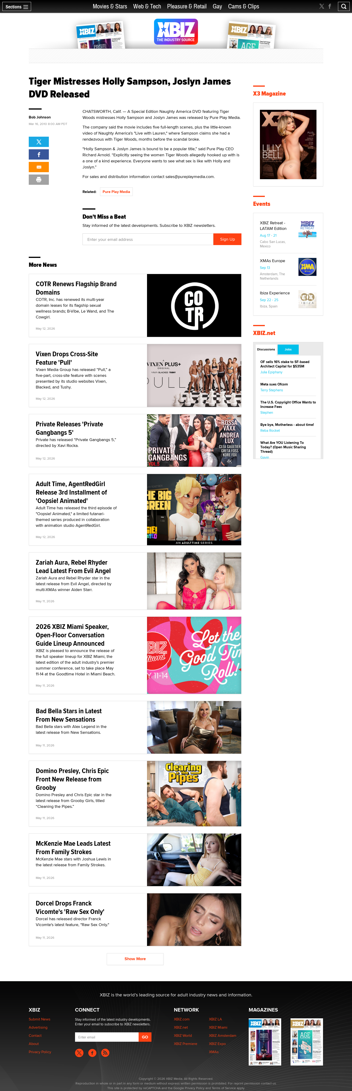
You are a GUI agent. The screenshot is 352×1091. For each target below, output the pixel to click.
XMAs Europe (272, 261)
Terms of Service (224, 1088)
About (34, 1043)
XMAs (214, 1052)
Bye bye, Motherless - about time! (287, 424)
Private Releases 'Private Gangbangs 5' (69, 428)
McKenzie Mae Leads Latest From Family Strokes (73, 847)
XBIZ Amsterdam (222, 1035)
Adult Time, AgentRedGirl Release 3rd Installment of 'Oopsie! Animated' (71, 492)
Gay (217, 6)
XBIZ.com (182, 1019)
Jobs (288, 349)
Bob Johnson (40, 117)
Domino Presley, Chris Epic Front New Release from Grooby (72, 779)
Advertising (38, 1027)
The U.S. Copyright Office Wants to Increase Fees (288, 404)
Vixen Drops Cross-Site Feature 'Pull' (67, 358)
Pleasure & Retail (187, 6)
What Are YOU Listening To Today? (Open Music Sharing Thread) (283, 447)
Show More (135, 959)
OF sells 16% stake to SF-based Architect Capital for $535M (284, 364)
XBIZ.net (264, 333)
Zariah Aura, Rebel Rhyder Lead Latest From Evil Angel (73, 566)
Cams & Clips (243, 6)
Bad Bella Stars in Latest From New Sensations (69, 715)
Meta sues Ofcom (274, 384)
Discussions (266, 349)
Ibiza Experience (275, 293)
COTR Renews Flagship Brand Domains (76, 288)
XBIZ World (183, 1035)
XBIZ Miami (218, 1027)
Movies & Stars (110, 6)
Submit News (39, 1019)
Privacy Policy (40, 1052)
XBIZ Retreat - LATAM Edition (273, 225)
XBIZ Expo (217, 1043)
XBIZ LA (215, 1019)
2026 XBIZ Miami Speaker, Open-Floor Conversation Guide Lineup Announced (72, 634)
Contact (35, 1035)
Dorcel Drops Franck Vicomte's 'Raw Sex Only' (70, 907)
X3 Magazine (269, 93)
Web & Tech (147, 6)
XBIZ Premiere (185, 1043)
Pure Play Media (116, 191)
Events (261, 203)
